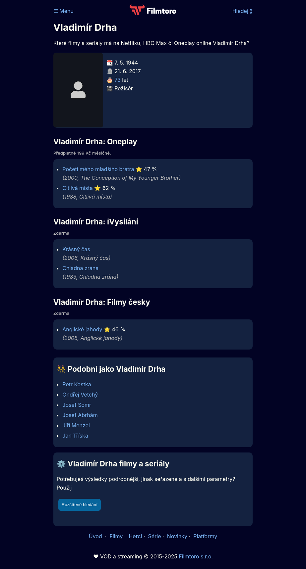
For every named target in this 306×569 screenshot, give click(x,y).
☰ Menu (63, 11)
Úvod (96, 536)
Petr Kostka (76, 384)
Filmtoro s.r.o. (196, 556)
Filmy (116, 536)
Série (154, 536)
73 (117, 79)
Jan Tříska (75, 435)
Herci (135, 536)
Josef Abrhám (80, 415)
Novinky (177, 536)
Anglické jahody (82, 329)
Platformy (205, 536)
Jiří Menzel (76, 425)
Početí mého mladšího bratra (98, 169)
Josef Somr (76, 405)
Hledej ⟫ (242, 11)
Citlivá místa (77, 188)
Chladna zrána (80, 268)
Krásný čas (76, 249)
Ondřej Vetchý (80, 394)
